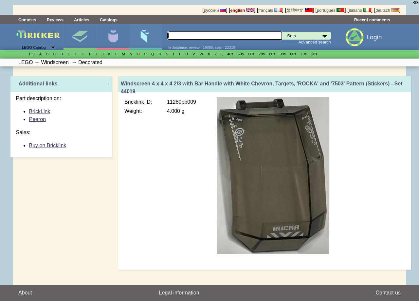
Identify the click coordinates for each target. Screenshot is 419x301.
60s (251, 54)
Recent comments (372, 19)
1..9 (31, 54)
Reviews (55, 19)
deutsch (387, 10)
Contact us (388, 292)
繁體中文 (299, 10)
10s (304, 54)
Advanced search (315, 42)
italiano (360, 10)
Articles (81, 19)
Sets (80, 37)
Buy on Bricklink (47, 145)
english (242, 10)
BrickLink (39, 111)
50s (241, 54)
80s (272, 54)
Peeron (37, 119)
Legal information (179, 292)
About (25, 292)
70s (261, 54)
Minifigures (113, 37)
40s (230, 54)
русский (215, 10)
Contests (27, 19)
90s (283, 54)
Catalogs (109, 19)
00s (293, 54)
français (270, 10)
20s (314, 54)
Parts (146, 37)
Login (374, 37)
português (330, 10)
